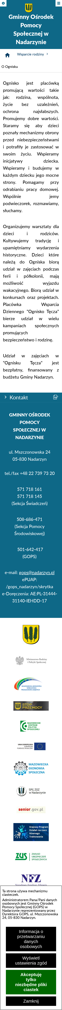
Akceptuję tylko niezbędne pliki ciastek (31, 982)
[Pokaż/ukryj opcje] (3, 3)
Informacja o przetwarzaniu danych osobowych (31, 939)
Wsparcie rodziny (33, 54)
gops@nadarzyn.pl (36, 573)
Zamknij (31, 1001)
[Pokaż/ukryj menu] (58, 3)
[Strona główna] (7, 55)
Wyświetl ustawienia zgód (31, 960)
